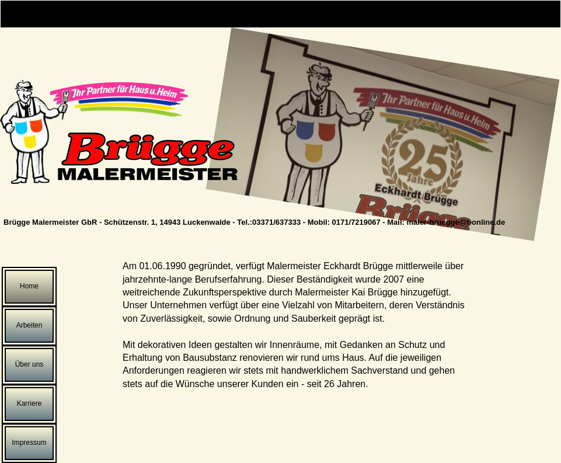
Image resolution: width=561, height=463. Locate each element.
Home (29, 286)
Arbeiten (29, 325)
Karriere (29, 403)
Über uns (29, 364)
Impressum (29, 442)
